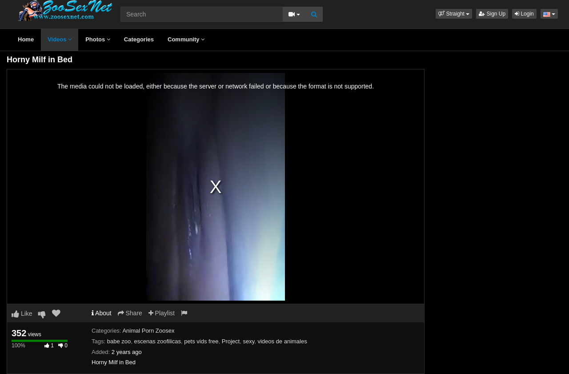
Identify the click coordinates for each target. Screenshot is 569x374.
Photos (97, 39)
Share (130, 313)
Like (22, 313)
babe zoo (119, 341)
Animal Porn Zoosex (148, 330)
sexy (248, 341)
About (102, 313)
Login (524, 14)
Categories (139, 39)
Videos (60, 39)
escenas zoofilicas (157, 341)
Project (231, 341)
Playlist (161, 313)
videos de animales (282, 341)
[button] (454, 14)
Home (26, 39)
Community (186, 39)
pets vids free (201, 341)
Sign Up (492, 14)
